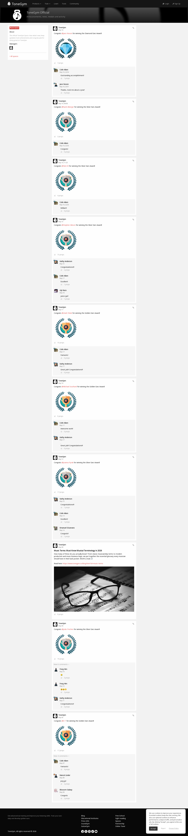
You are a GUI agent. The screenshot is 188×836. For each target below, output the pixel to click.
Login (166, 4)
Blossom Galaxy (66, 790)
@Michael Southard (69, 386)
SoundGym (85, 823)
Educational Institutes (89, 818)
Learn (56, 4)
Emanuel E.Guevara (67, 528)
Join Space (14, 28)
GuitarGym (85, 826)
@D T (64, 721)
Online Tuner (120, 826)
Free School (120, 816)
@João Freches (67, 629)
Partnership (119, 823)
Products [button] (36, 4)
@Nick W (65, 166)
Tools (64, 4)
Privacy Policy (174, 828)
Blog (83, 816)
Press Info (85, 821)
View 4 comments (61, 756)
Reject (163, 828)
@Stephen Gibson (69, 225)
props (60, 63)
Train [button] (47, 4)
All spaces (13, 56)
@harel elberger (68, 107)
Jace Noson (64, 84)
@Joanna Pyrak (67, 462)
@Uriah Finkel (67, 313)
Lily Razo (63, 290)
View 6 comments (61, 664)
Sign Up (176, 4)
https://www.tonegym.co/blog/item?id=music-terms (83, 563)
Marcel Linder (65, 775)
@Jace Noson (67, 33)
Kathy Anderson (66, 261)
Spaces (118, 821)
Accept (153, 828)
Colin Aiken (64, 70)
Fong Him (63, 669)
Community (74, 4)
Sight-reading (120, 818)
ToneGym (17, 4)
